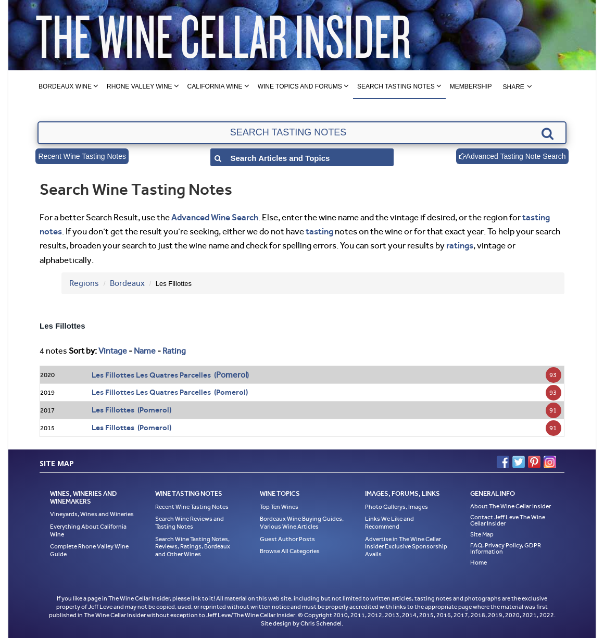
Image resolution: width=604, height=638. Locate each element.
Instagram (550, 462)
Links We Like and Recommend (389, 522)
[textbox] (301, 132)
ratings (459, 245)
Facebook (503, 462)
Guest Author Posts (287, 539)
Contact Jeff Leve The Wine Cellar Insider (507, 520)
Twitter (518, 462)
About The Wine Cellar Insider (510, 506)
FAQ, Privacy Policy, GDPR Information (505, 548)
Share (513, 87)
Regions (84, 283)
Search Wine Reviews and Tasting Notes (189, 522)
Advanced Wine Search (214, 217)
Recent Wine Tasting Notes (82, 156)
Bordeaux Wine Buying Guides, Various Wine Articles (302, 522)
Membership (471, 86)
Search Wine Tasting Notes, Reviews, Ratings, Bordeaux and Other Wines (192, 546)
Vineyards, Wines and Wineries (92, 514)
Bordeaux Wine (65, 86)
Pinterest (534, 462)
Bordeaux (127, 283)
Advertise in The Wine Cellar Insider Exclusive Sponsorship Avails (406, 546)
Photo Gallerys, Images (396, 506)
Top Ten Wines (279, 506)
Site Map (482, 534)
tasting (319, 231)
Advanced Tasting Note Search (512, 156)
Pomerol (231, 375)
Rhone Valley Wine (139, 86)
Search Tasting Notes (396, 86)
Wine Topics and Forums (300, 86)
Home (478, 562)
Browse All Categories (290, 551)
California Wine (215, 86)
